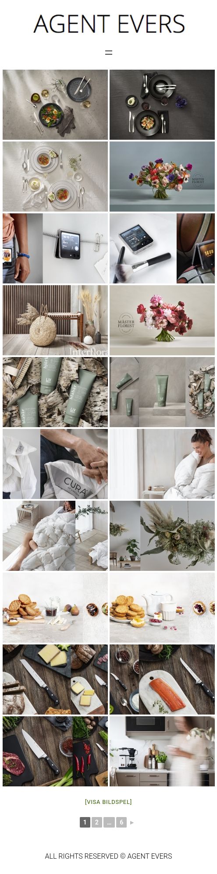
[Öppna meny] (108, 52)
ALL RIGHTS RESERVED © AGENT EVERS (108, 856)
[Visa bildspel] (108, 802)
